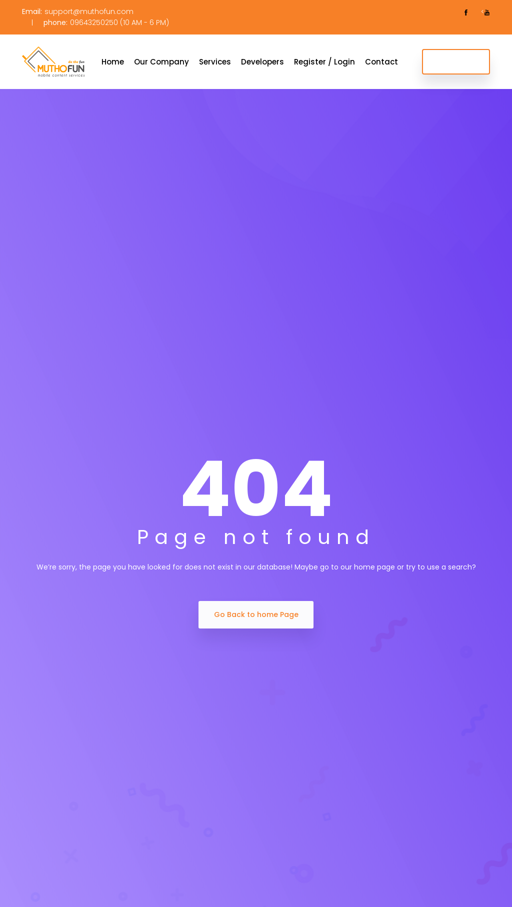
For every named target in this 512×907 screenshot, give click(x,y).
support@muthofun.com (89, 11)
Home (113, 61)
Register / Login (324, 61)
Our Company (161, 61)
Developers (262, 61)
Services (215, 61)
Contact (381, 61)
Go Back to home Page (256, 615)
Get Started (456, 61)
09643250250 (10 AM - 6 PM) (119, 23)
